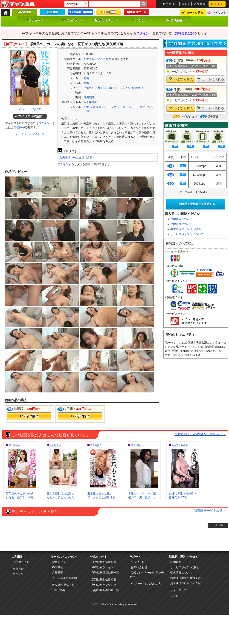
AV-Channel (17, 4)
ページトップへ (217, 525)
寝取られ (101, 107)
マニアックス (72, 20)
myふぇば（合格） (84, 157)
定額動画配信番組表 (103, 579)
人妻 (92, 107)
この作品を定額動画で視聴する (195, 204)
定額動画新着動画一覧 (105, 590)
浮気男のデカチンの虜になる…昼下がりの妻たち (114, 88)
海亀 (86, 78)
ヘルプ (185, 4)
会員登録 (199, 4)
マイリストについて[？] (29, 133)
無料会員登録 (184, 33)
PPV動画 (57, 567)
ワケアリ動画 (176, 20)
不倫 (128, 107)
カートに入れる (210, 79)
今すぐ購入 (29, 416)
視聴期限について (181, 219)
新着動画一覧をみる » (210, 510)
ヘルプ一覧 (138, 562)
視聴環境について (181, 224)
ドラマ (112, 107)
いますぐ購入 (181, 79)
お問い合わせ (139, 567)
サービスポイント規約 (184, 567)
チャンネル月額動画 (64, 578)
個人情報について (181, 572)
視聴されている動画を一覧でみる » (200, 434)
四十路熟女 (14, 445)
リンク (174, 595)
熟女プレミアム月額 (96, 59)
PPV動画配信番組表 (103, 562)
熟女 (86, 107)
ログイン (217, 4)
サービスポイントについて (186, 234)
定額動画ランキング (103, 584)
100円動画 (58, 590)
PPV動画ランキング (103, 567)
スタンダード (37, 20)
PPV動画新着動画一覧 (105, 572)
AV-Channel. (111, 604)
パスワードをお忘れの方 (146, 583)
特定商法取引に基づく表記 (186, 578)
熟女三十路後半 (180, 445)
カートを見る (194, 12)
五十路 (121, 107)
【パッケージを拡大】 (30, 109)
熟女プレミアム (106, 20)
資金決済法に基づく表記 (185, 583)
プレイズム (142, 20)
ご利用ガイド (168, 4)
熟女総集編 (55, 445)
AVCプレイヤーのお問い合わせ (147, 574)
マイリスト (219, 12)
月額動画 (57, 572)
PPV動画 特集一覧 (63, 584)
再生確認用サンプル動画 (185, 229)
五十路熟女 (90, 102)
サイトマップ (178, 590)
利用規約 (175, 562)
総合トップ (59, 562)
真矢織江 (89, 97)
